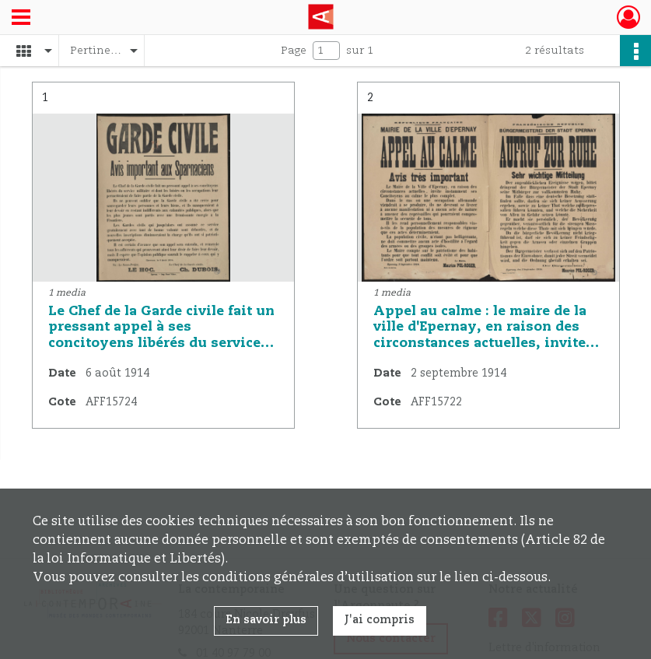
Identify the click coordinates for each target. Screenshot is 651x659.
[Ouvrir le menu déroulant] (21, 18)
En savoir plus (266, 620)
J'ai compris (380, 620)
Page (293, 50)
